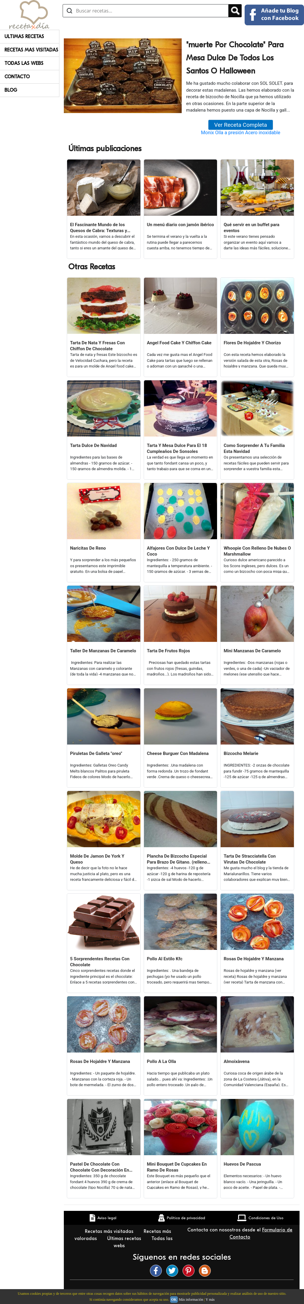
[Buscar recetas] (146, 10)
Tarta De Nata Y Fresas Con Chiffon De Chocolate (97, 345)
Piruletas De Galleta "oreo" (96, 753)
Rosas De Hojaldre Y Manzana (254, 958)
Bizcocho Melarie (241, 753)
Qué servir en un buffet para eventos (251, 227)
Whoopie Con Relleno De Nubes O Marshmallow (257, 551)
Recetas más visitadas (110, 1231)
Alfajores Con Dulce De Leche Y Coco (178, 551)
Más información (191, 1299)
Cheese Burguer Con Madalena (178, 753)
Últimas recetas (124, 1238)
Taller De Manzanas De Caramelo (103, 650)
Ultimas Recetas (24, 36)
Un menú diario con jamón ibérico (180, 224)
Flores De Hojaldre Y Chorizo (252, 342)
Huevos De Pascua (242, 1164)
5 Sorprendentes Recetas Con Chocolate (99, 961)
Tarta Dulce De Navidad (93, 445)
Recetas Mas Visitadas (31, 50)
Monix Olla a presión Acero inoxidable (240, 132)
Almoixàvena (236, 1061)
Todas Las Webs (23, 63)
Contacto (17, 76)
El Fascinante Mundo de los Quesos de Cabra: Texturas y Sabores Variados (98, 228)
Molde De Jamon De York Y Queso (97, 859)
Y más (210, 1299)
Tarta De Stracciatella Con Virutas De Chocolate (250, 859)
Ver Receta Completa (240, 124)
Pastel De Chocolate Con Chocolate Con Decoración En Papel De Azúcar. (99, 1167)
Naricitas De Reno (88, 548)
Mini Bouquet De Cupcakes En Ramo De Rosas (177, 1167)
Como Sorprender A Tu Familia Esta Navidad (254, 448)
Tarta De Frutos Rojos (168, 650)
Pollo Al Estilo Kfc (165, 958)
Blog (10, 90)
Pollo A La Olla (161, 1061)
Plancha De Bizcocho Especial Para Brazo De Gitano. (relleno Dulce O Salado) (177, 859)
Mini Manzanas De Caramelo (252, 650)
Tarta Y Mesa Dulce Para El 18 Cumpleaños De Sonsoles (177, 448)
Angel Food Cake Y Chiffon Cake (179, 342)
